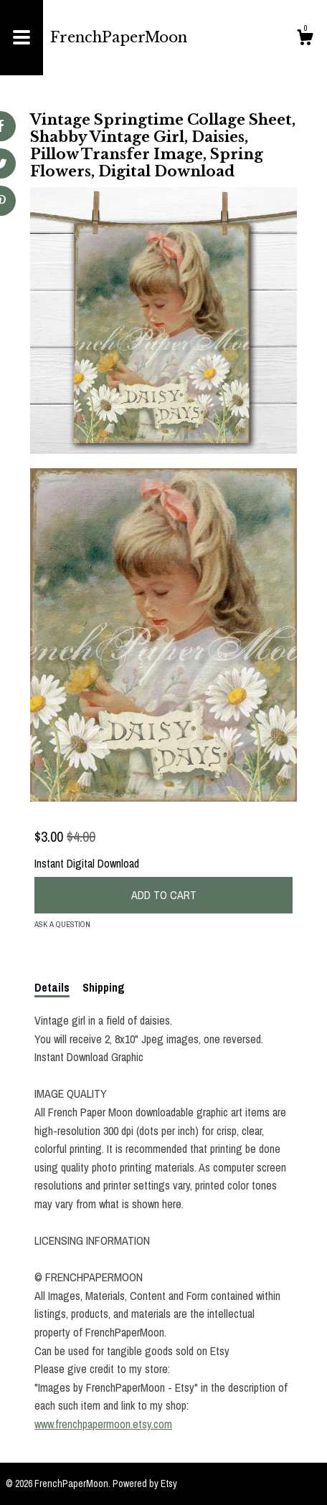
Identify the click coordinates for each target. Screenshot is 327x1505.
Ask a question (62, 924)
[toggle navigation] (21, 37)
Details (52, 987)
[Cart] (305, 39)
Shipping (103, 987)
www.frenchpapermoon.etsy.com (103, 1424)
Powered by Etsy (145, 1483)
